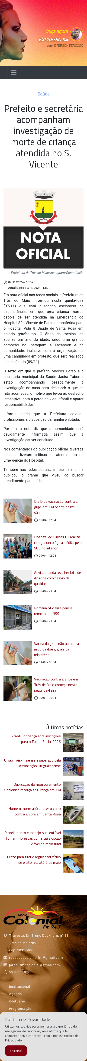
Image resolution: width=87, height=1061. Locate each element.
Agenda (15, 994)
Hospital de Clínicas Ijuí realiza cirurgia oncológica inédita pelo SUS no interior (58, 542)
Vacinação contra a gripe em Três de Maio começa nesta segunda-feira (56, 684)
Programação (20, 1008)
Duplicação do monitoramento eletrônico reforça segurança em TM (32, 787)
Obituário (17, 1001)
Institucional (19, 986)
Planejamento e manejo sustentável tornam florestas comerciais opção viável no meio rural (32, 838)
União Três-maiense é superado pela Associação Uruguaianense (32, 763)
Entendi (16, 1050)
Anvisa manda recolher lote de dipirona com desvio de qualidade (57, 578)
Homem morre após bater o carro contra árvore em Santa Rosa (34, 811)
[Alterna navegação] (13, 72)
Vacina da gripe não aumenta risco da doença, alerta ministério (56, 649)
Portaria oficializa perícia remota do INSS (53, 610)
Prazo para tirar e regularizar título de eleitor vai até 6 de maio (34, 859)
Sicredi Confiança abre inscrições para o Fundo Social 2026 (36, 738)
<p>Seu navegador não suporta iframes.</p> (63, 54)
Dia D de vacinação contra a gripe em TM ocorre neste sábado (55, 507)
